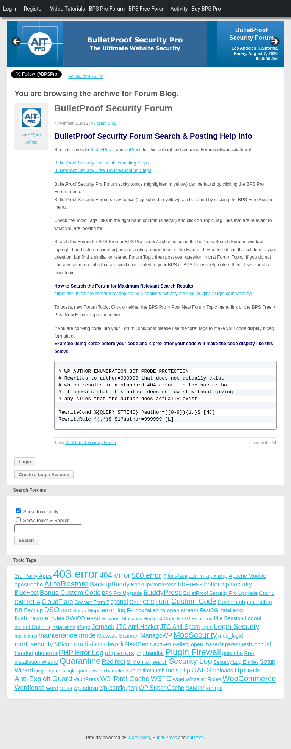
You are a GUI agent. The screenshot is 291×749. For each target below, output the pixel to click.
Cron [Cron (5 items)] (135, 602)
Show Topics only (41, 511)
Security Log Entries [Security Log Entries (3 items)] (235, 662)
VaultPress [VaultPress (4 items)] (86, 679)
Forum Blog (105, 123)
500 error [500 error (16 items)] (146, 575)
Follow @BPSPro (85, 76)
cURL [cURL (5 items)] (163, 602)
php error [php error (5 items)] (46, 653)
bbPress (133, 149)
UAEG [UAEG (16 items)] (201, 670)
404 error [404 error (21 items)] (114, 575)
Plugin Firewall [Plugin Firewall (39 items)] (193, 652)
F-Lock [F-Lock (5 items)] (135, 610)
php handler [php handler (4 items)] (149, 653)
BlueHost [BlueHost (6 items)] (26, 593)
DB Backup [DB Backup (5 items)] (28, 610)
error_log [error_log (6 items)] (113, 610)
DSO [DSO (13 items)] (51, 610)
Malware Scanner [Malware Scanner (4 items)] (118, 636)
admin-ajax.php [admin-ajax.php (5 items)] (208, 575)
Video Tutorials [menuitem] (67, 9)
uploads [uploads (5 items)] (223, 670)
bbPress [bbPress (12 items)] (190, 584)
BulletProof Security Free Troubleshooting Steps (102, 170)
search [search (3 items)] (159, 662)
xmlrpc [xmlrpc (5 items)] (214, 688)
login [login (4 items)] (207, 627)
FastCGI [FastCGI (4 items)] (210, 610)
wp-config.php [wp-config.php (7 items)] (118, 687)
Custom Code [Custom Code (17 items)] (193, 601)
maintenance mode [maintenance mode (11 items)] (67, 635)
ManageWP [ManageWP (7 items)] (156, 635)
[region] (145, 44)
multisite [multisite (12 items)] (86, 644)
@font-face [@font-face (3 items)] (175, 576)
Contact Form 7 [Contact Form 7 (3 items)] (91, 602)
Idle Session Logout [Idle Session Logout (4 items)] (237, 618)
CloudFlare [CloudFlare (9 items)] (57, 601)
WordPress (138, 737)
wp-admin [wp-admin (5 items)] (86, 688)
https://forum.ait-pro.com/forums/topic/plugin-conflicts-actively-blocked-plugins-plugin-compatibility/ (153, 293)
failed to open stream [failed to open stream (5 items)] (172, 610)
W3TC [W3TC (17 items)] (161, 678)
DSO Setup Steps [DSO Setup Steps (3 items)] (80, 610)
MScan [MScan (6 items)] (63, 644)
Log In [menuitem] (10, 9)
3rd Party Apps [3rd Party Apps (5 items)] (33, 575)
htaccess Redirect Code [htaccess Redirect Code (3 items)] (149, 618)
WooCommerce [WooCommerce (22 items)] (249, 678)
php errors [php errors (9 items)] (119, 653)
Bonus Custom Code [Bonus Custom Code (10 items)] (70, 592)
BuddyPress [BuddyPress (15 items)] (162, 592)
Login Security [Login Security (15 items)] (236, 626)
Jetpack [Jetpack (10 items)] (103, 626)
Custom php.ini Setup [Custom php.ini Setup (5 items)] (244, 602)
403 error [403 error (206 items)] (75, 574)
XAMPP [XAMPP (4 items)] (195, 688)
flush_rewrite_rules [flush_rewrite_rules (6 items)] (39, 618)
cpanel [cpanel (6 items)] (119, 602)
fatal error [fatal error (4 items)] (232, 610)
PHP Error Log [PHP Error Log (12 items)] (81, 653)
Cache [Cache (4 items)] (266, 593)
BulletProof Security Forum (113, 108)
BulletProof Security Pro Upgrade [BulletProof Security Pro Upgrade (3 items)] (220, 593)
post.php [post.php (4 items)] (232, 653)
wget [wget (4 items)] (178, 679)
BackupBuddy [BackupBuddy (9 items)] (110, 584)
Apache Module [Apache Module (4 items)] (247, 576)
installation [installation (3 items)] (63, 627)
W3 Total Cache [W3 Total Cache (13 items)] (125, 679)
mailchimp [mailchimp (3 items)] (25, 636)
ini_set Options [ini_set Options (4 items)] (32, 627)
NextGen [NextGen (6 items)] (137, 644)
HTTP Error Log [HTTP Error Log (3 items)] (195, 618)
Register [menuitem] (33, 9)
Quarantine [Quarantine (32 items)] (79, 661)
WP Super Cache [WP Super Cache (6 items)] (162, 688)
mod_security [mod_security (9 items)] (33, 644)
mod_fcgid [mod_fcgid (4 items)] (230, 636)
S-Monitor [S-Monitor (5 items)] (139, 661)
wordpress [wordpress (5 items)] (59, 688)
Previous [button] (16, 42)
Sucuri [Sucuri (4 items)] (133, 671)
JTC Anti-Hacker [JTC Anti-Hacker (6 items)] (137, 627)
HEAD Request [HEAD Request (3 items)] (104, 618)
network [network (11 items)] (112, 644)
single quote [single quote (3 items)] (47, 671)
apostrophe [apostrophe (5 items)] (28, 584)
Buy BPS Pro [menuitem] (206, 9)
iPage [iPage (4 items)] (83, 627)
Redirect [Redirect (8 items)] (113, 661)
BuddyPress (102, 149)
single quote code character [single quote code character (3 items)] (94, 671)
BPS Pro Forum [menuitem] (107, 9)
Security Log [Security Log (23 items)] (190, 661)
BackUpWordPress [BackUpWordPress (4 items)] (154, 585)
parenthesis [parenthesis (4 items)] (239, 644)
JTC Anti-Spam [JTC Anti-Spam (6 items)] (180, 627)
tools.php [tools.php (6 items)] (178, 670)
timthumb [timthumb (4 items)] (153, 671)
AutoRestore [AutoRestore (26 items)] (66, 583)
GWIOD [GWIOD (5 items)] (76, 618)
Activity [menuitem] (179, 9)
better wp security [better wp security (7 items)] (228, 584)
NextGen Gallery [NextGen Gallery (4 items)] (169, 644)
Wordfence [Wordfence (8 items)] (29, 687)
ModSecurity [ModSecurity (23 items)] (195, 634)
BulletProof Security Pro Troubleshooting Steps (101, 163)
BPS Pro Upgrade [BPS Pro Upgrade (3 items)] (122, 593)
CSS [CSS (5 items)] (149, 602)
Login (25, 461)
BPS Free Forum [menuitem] (147, 9)
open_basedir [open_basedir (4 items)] (207, 644)
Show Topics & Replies (46, 520)
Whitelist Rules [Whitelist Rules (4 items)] (203, 679)
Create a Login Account (44, 474)
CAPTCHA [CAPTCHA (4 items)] (27, 602)
